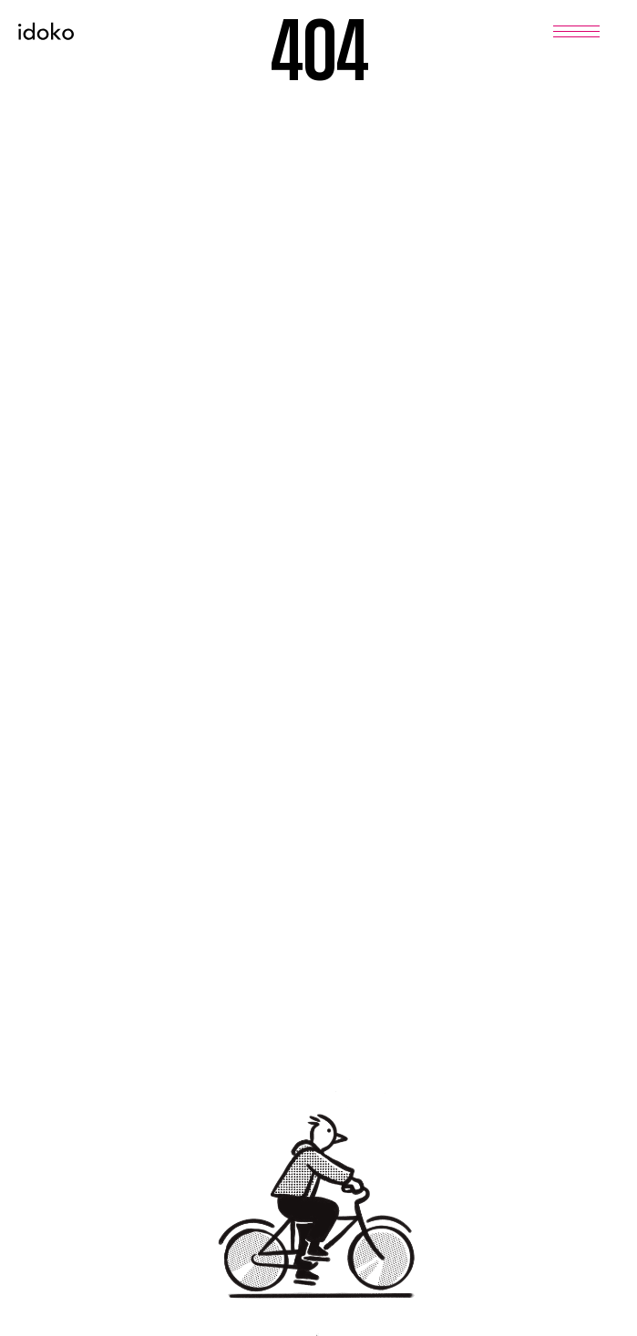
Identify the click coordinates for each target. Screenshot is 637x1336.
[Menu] (576, 31)
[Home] (46, 31)
